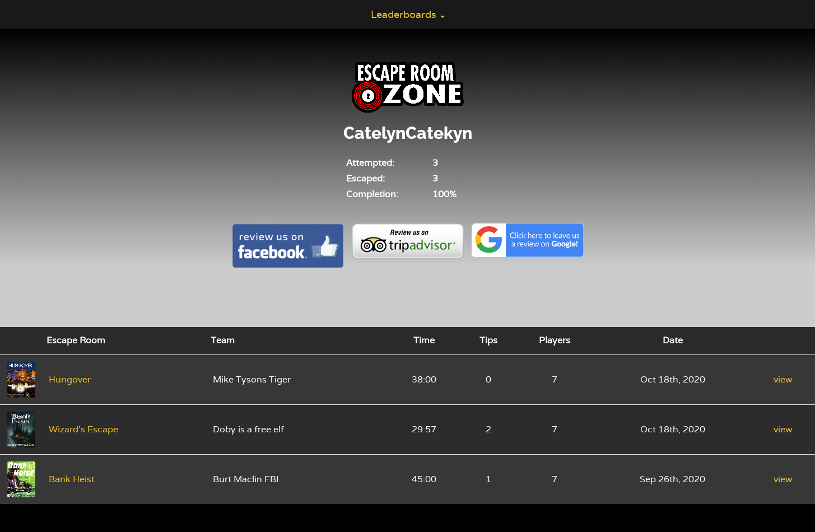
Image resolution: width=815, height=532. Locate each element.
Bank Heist (72, 479)
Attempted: (370, 163)
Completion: (372, 194)
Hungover (70, 379)
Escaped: (365, 178)
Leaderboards (408, 14)
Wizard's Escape (83, 429)
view (783, 379)
